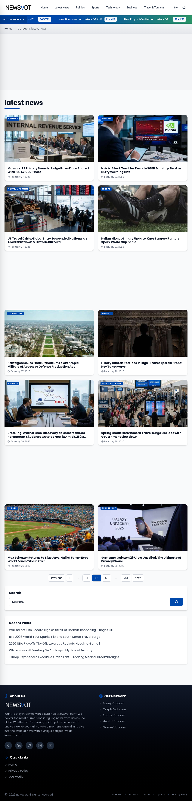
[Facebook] (8, 745)
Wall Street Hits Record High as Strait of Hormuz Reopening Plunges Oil (61, 630)
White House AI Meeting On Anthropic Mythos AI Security (50, 650)
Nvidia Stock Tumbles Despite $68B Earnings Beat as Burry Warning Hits (141, 170)
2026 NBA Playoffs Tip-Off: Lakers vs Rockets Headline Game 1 (54, 643)
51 (87, 578)
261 (126, 578)
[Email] (50, 745)
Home (8, 28)
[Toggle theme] (175, 7)
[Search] (184, 7)
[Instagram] (40, 745)
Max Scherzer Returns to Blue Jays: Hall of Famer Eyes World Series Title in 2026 (48, 559)
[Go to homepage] (18, 7)
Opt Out (161, 794)
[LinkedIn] (19, 745)
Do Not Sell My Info (139, 794)
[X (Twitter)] (29, 745)
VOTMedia (14, 776)
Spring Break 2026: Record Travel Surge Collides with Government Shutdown (141, 435)
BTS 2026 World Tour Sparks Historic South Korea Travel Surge (54, 637)
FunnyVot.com (111, 703)
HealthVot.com (112, 721)
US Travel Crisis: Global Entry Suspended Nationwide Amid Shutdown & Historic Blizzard (47, 240)
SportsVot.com (112, 715)
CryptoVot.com (112, 709)
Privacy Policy (17, 770)
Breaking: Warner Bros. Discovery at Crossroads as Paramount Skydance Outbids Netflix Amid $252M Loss (46, 436)
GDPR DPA (117, 794)
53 (106, 578)
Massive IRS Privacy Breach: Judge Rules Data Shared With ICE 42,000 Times (48, 170)
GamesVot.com (112, 727)
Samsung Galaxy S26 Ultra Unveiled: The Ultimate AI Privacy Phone (141, 559)
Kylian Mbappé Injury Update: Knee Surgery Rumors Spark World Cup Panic (140, 240)
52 (96, 578)
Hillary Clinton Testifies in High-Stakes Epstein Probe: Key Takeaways (141, 365)
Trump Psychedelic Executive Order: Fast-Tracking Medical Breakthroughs (64, 657)
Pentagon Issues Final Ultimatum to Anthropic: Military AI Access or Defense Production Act (43, 365)
